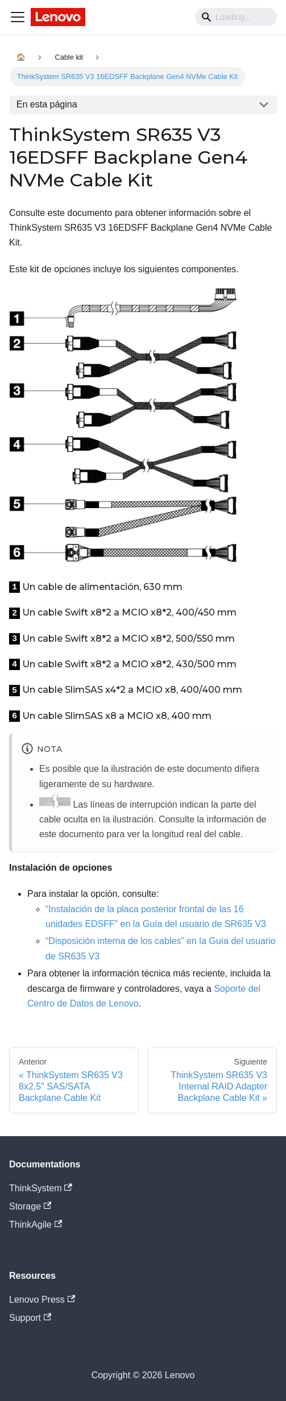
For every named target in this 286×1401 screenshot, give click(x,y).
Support (30, 1318)
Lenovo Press (42, 1299)
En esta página (46, 104)
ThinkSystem (40, 1188)
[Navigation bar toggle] (17, 17)
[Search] (236, 17)
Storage (30, 1206)
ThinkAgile (35, 1224)
